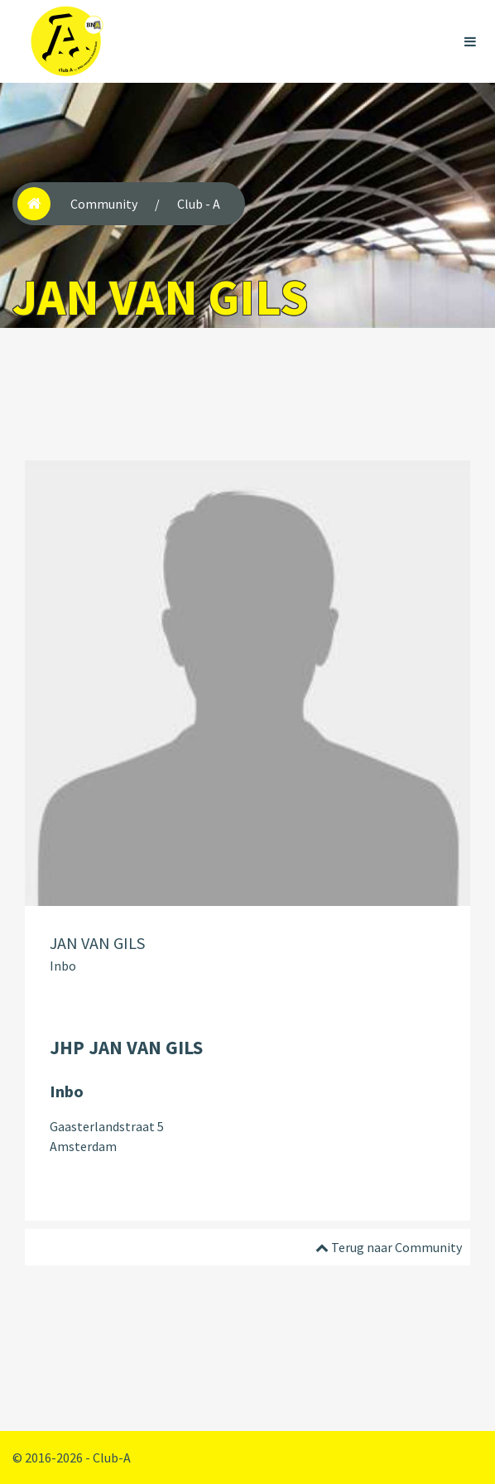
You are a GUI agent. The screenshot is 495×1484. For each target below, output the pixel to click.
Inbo (63, 965)
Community (103, 203)
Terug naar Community (388, 1247)
